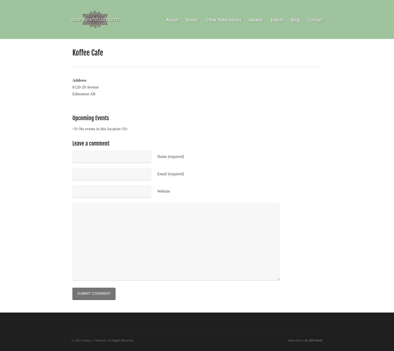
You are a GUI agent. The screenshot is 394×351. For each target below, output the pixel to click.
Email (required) (170, 174)
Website (163, 191)
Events (277, 20)
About (172, 20)
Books (192, 20)
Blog (295, 20)
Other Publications (223, 20)
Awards (256, 20)
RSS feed (315, 340)
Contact (315, 20)
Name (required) (170, 156)
